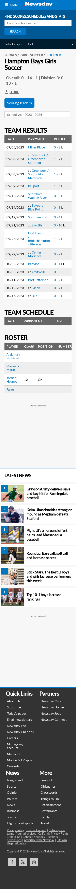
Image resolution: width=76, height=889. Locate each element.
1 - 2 (57, 239)
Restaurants (49, 811)
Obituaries (48, 786)
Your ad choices (26, 833)
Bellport (33, 186)
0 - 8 (57, 147)
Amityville (38, 272)
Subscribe (14, 707)
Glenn (36, 288)
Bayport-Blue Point (36, 207)
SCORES (10, 55)
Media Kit (14, 754)
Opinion (12, 792)
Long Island (15, 780)
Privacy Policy (15, 830)
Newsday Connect (54, 719)
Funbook (47, 780)
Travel (45, 823)
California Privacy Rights (53, 833)
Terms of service (36, 830)
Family (45, 817)
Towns (11, 817)
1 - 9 (57, 159)
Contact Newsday (34, 837)
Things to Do (50, 799)
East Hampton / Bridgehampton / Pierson (39, 238)
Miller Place (36, 147)
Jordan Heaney (11, 379)
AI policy (20, 843)
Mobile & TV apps (19, 760)
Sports (11, 786)
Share (11, 92)
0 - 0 (57, 272)
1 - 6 (57, 186)
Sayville (37, 225)
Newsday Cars (51, 701)
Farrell (10, 389)
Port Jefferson (38, 280)
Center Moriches (34, 254)
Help (10, 843)
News (11, 805)
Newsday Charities (20, 732)
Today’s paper (16, 713)
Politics (12, 799)
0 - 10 (58, 225)
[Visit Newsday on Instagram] (34, 862)
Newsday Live (17, 726)
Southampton (37, 217)
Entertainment (51, 805)
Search (15, 31)
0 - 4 (57, 217)
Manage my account (15, 746)
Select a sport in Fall (18, 44)
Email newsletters (19, 719)
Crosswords (49, 792)
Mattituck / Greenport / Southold (38, 158)
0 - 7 (57, 254)
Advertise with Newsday (39, 840)
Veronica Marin (12, 367)
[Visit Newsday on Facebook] (12, 862)
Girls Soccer (31, 55)
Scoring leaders (19, 103)
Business (13, 811)
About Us (13, 701)
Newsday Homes (52, 707)
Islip (34, 296)
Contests (13, 766)
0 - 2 (57, 280)
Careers (12, 738)
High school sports (20, 823)
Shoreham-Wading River (37, 195)
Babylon (34, 264)
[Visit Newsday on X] (23, 862)
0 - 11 (58, 264)
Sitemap (62, 840)
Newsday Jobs (51, 713)
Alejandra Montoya (13, 356)
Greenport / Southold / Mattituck (38, 174)
